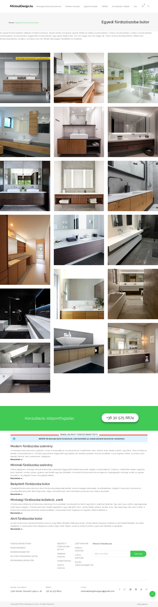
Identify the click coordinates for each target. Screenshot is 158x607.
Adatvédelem (142, 604)
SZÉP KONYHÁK (82, 544)
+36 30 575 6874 (120, 418)
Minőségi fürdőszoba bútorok (48, 6)
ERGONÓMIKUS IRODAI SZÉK (22, 560)
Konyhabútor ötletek (120, 6)
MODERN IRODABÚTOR (20, 552)
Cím (135, 6)
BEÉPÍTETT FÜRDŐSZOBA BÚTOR (63, 547)
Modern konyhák (73, 6)
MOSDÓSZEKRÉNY (18, 548)
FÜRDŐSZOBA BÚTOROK (20, 544)
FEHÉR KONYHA (64, 561)
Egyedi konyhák (90, 6)
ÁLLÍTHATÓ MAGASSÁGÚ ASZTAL (24, 556)
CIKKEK (105, 6)
